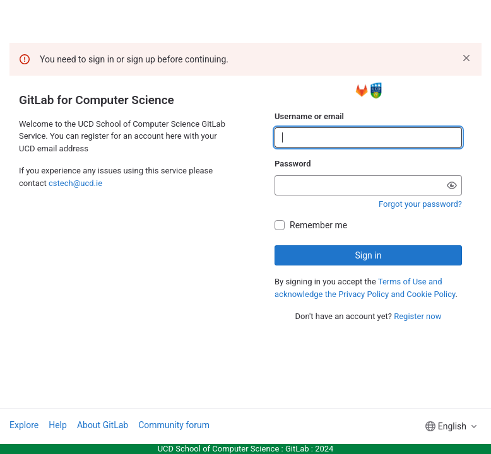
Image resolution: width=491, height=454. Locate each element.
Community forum (174, 425)
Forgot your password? (420, 204)
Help (58, 425)
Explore (23, 425)
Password (293, 163)
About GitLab (102, 425)
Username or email (309, 116)
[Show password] (452, 185)
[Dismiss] (466, 58)
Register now (417, 316)
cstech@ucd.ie (75, 183)
